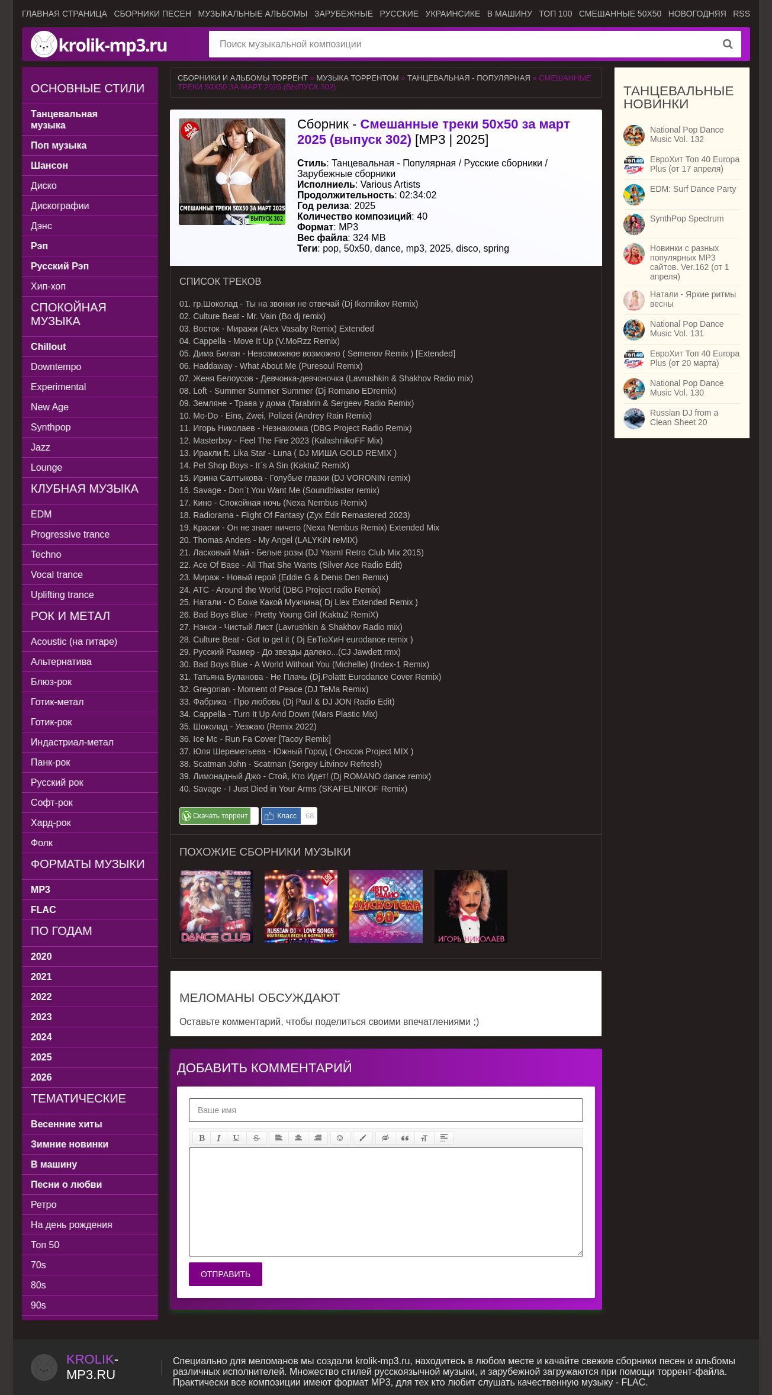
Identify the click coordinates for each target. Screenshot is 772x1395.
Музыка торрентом (357, 77)
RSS (741, 13)
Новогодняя (697, 13)
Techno (46, 554)
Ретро (43, 1205)
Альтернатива (61, 662)
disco (467, 248)
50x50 (357, 248)
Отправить (225, 1274)
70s (38, 1265)
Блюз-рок (51, 682)
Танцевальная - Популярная (468, 77)
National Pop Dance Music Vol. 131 (687, 328)
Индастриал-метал (72, 742)
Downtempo (56, 367)
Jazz (40, 447)
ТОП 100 (555, 13)
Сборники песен (152, 13)
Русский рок (57, 782)
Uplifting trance (62, 595)
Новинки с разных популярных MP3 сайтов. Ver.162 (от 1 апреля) (689, 262)
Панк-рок (50, 762)
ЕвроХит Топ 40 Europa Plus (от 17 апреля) (694, 164)
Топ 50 (45, 1245)
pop (331, 248)
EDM (41, 514)
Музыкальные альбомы (252, 13)
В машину (509, 13)
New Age (50, 407)
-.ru (92, 1367)
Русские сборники (503, 163)
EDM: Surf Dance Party (693, 189)
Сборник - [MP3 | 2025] (433, 132)
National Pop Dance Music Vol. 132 (687, 134)
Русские (399, 13)
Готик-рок (51, 722)
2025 (440, 248)
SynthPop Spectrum (687, 218)
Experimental (58, 387)
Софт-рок (52, 803)
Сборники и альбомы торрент (243, 77)
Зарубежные (343, 13)
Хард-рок (51, 823)
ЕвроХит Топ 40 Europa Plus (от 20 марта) (694, 358)
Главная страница (64, 13)
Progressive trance (70, 534)
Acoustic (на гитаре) (74, 642)
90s (38, 1305)
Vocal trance (57, 575)
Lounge (46, 467)
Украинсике (453, 13)
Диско (44, 186)
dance (388, 248)
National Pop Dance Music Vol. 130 (687, 387)
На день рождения (71, 1225)
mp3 (415, 248)
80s (38, 1285)
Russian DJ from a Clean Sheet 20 (684, 417)
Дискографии (60, 206)
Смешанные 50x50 (620, 13)
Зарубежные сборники (346, 174)
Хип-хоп (48, 286)
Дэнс (41, 226)
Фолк (42, 843)
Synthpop (51, 427)
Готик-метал (57, 702)
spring (497, 248)
